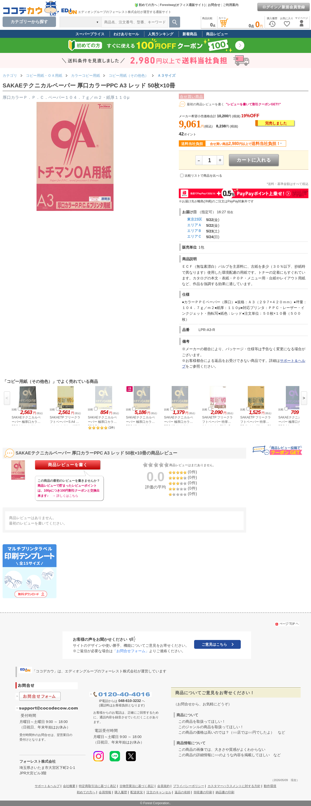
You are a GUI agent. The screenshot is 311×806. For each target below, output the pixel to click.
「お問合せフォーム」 (131, 651)
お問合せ (214, 5)
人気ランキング (160, 34)
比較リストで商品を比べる (203, 175)
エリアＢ (194, 231)
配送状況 (136, 792)
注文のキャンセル (158, 792)
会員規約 (163, 786)
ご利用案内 (230, 5)
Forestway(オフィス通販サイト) (182, 5)
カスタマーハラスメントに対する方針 (234, 786)
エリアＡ (194, 225)
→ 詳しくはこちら (65, 496)
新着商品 (189, 34)
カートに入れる (254, 160)
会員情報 (105, 792)
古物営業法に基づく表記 (136, 786)
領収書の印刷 (203, 792)
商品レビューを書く (68, 465)
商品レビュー (217, 34)
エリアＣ (194, 236)
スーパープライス (89, 34)
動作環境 (270, 786)
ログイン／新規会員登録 (283, 7)
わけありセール (126, 34)
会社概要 (69, 786)
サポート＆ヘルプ (47, 786)
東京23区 (194, 219)
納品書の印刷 (225, 792)
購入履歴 (121, 792)
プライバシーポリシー (188, 786)
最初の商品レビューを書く (205, 104)
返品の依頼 (182, 792)
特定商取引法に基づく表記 (97, 786)
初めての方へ (146, 5)
